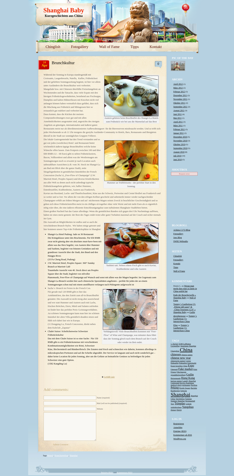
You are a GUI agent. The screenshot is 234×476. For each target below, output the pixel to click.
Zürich (178, 410)
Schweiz (183, 391)
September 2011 (180, 106)
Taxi (172, 404)
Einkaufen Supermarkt (187, 363)
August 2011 (178, 110)
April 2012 (178, 84)
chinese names (187, 355)
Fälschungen (181, 372)
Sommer (188, 399)
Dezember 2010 (180, 137)
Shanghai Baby (63, 10)
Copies (188, 361)
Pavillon (194, 385)
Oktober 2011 (179, 103)
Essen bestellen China (179, 366)
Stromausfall (190, 401)
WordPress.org (179, 439)
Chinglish (53, 47)
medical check (176, 385)
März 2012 (178, 88)
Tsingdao (180, 403)
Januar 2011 (178, 133)
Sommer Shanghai (178, 401)
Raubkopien (175, 391)
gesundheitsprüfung (178, 375)
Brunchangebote (62, 455)
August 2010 (178, 152)
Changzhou (175, 351)
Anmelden (177, 427)
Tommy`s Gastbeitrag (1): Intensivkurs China (185, 319)
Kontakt (155, 47)
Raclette (194, 388)
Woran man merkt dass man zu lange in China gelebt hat (185, 289)
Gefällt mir (109, 377)
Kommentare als (182, 435)
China (186, 350)
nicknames (186, 385)
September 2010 (180, 148)
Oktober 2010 (179, 144)
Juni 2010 (177, 159)
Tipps (134, 47)
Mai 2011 (177, 118)
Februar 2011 (179, 129)
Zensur (173, 410)
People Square (184, 388)
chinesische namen (178, 361)
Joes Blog (177, 237)
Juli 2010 (177, 156)
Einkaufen (175, 363)
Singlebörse (180, 399)
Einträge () (179, 431)
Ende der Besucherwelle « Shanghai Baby (184, 296)
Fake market (185, 369)
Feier (195, 369)
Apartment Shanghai (188, 346)
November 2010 (180, 140)
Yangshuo (188, 407)
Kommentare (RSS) (125, 472)
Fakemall (174, 369)
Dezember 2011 (180, 95)
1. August (174, 344)
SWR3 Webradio (180, 241)
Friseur (173, 372)
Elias (175, 325)
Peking (175, 387)
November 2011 (180, 99)
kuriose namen (176, 381)
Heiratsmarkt (176, 378)
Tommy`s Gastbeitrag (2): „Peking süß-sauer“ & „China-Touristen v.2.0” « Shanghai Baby (184, 308)
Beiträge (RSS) (107, 472)
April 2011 (178, 122)
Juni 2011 (177, 114)
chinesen (176, 354)
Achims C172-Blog (181, 230)
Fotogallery (79, 47)
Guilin (192, 312)
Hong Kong (188, 378)
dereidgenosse (179, 316)
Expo (191, 365)
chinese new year (181, 358)
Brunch (50, 455)
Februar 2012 (179, 91)
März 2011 (178, 125)
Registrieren (178, 423)
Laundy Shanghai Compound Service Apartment (183, 382)
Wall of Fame (109, 47)
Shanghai (74, 455)
